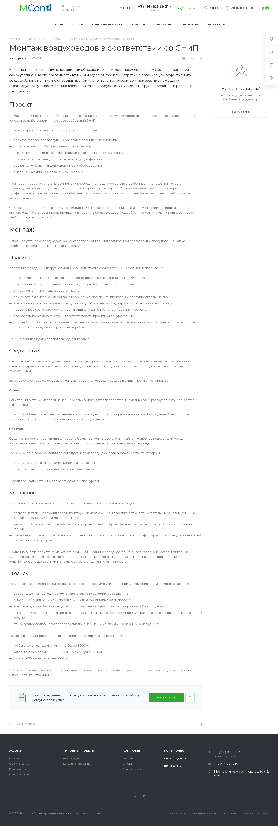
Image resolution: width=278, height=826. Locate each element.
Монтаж (14, 758)
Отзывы (128, 763)
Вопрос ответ (132, 769)
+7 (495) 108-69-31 (153, 6)
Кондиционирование (77, 763)
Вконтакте (134, 796)
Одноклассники (144, 796)
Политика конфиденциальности (214, 813)
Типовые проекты (79, 750)
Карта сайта (178, 813)
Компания (131, 750)
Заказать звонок (148, 11)
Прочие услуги (19, 774)
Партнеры (129, 758)
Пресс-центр (175, 758)
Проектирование (20, 769)
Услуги (15, 750)
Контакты (172, 766)
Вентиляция (71, 758)
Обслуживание (19, 763)
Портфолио (174, 750)
